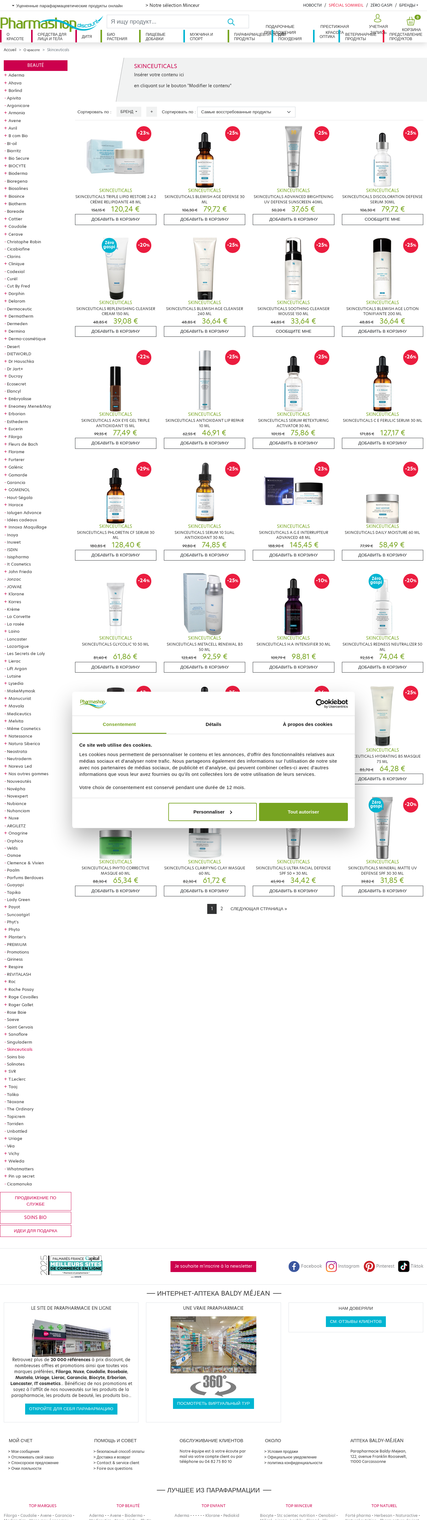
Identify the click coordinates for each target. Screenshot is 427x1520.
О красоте (15, 36)
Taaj (12, 1086)
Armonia (16, 112)
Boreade (15, 211)
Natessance (20, 736)
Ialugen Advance (24, 512)
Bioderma (18, 173)
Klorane (16, 594)
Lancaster (17, 639)
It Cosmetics (19, 564)
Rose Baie (16, 1012)
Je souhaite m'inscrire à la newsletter (213, 1266)
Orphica (15, 841)
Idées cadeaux (22, 520)
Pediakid (231, 1515)
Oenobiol (326, 1515)
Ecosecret (16, 384)
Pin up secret (21, 1176)
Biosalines (18, 188)
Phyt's (13, 922)
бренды (407, 5)
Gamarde (17, 475)
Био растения (117, 36)
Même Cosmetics (24, 728)
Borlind (15, 90)
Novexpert (17, 796)
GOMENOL (19, 489)
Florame (16, 451)
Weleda (16, 1161)
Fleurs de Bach (23, 444)
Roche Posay (21, 989)
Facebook (305, 1266)
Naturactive (407, 1515)
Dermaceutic (19, 309)
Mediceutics (19, 714)
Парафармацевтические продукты (253, 36)
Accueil (10, 49)
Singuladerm (19, 1042)
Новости (312, 5)
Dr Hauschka (21, 361)
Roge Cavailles (23, 997)
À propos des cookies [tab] (307, 724)
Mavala (16, 706)
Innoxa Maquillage (27, 527)
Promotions (18, 952)
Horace (15, 505)
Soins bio (15, 1057)
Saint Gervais (20, 1027)
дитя (87, 36)
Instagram (342, 1266)
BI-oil (12, 143)
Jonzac (14, 579)
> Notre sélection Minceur (172, 5)
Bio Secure (18, 158)
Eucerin (15, 429)
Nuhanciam (18, 811)
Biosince (16, 196)
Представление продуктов (405, 36)
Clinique (16, 263)
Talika (13, 1094)
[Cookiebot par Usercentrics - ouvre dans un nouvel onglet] (320, 703)
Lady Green (18, 899)
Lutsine (14, 676)
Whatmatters (20, 1169)
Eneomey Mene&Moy (29, 406)
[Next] (259, 909)
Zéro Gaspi (381, 5)
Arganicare (18, 105)
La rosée (15, 624)
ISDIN (12, 549)
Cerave (15, 234)
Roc (12, 981)
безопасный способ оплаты (120, 1451)
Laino (13, 631)
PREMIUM (17, 944)
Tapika (14, 892)
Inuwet (14, 542)
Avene (14, 120)
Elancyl (14, 391)
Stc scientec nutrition (296, 1515)
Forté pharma (358, 1515)
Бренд (127, 111)
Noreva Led (20, 766)
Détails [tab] (213, 724)
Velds (12, 848)
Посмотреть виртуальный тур (213, 1403)
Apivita (14, 98)
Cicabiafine (18, 249)
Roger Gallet (20, 1004)
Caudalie (17, 226)
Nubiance (16, 803)
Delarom (16, 301)
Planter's (17, 937)
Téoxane (15, 1101)
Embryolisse (19, 398)
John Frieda (20, 571)
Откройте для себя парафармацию (71, 1409)
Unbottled (17, 1131)
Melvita (16, 721)
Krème (13, 609)
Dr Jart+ (15, 369)
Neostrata (17, 751)
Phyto (14, 929)
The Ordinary (20, 1109)
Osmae (14, 855)
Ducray (15, 376)
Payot (14, 907)
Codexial (15, 271)
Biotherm (17, 204)
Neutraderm (19, 758)
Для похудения (290, 36)
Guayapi (15, 885)
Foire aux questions (114, 1468)
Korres (14, 601)
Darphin (16, 293)
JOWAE (14, 586)
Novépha (16, 789)
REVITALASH (19, 974)
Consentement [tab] (119, 724)
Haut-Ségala (20, 497)
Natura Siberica (24, 743)
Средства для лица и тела (52, 36)
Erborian (16, 413)
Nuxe (13, 818)
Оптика (327, 36)
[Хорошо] (238, 21)
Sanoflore (18, 1034)
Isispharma (18, 557)
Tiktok (410, 1266)
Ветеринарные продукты (360, 36)
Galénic (15, 467)
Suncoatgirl (18, 914)
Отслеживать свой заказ (32, 1457)
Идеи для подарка (35, 1231)
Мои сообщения (25, 1451)
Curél (12, 279)
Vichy (13, 1153)
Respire (15, 966)
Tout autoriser (303, 811)
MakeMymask (21, 691)
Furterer (16, 459)
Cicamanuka (19, 1184)
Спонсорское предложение (35, 1462)
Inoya (12, 535)
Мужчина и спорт (201, 36)
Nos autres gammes (28, 773)
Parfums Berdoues (25, 877)
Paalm (13, 870)
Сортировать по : (94, 112)
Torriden (15, 1123)
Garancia (16, 482)
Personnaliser (212, 811)
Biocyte (266, 1515)
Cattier (15, 219)
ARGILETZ (16, 826)
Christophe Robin (24, 241)
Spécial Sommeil (346, 5)
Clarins (13, 256)
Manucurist (19, 698)
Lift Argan (17, 668)
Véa (11, 1146)
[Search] (167, 21)
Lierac (14, 661)
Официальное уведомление (292, 1457)
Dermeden (17, 323)
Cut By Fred (18, 286)
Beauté (35, 65)
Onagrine (18, 833)
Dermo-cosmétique (27, 338)
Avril (12, 128)
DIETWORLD (19, 354)
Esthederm (17, 421)
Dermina (16, 331)
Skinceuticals (19, 1049)
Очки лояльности (26, 1468)
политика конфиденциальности (295, 1462)
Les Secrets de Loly (26, 653)
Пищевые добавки (155, 36)
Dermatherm (20, 316)
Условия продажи (283, 1451)
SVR (12, 1071)
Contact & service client (118, 1462)
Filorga (15, 436)
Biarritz (14, 150)
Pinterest (379, 1266)
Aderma (16, 75)
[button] (377, 24)
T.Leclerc (17, 1079)
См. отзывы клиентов (356, 1321)
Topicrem (16, 1116)
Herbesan (383, 1515)
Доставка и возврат (113, 1457)
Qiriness (15, 959)
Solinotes (15, 1064)
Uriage (15, 1138)
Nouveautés (19, 781)
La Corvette (18, 616)
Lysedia (16, 683)
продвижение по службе (35, 1201)
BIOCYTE (17, 166)
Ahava (15, 83)
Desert (13, 346)
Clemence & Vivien (25, 863)
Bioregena (17, 181)
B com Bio (18, 135)
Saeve (13, 1019)
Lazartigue (18, 646)
